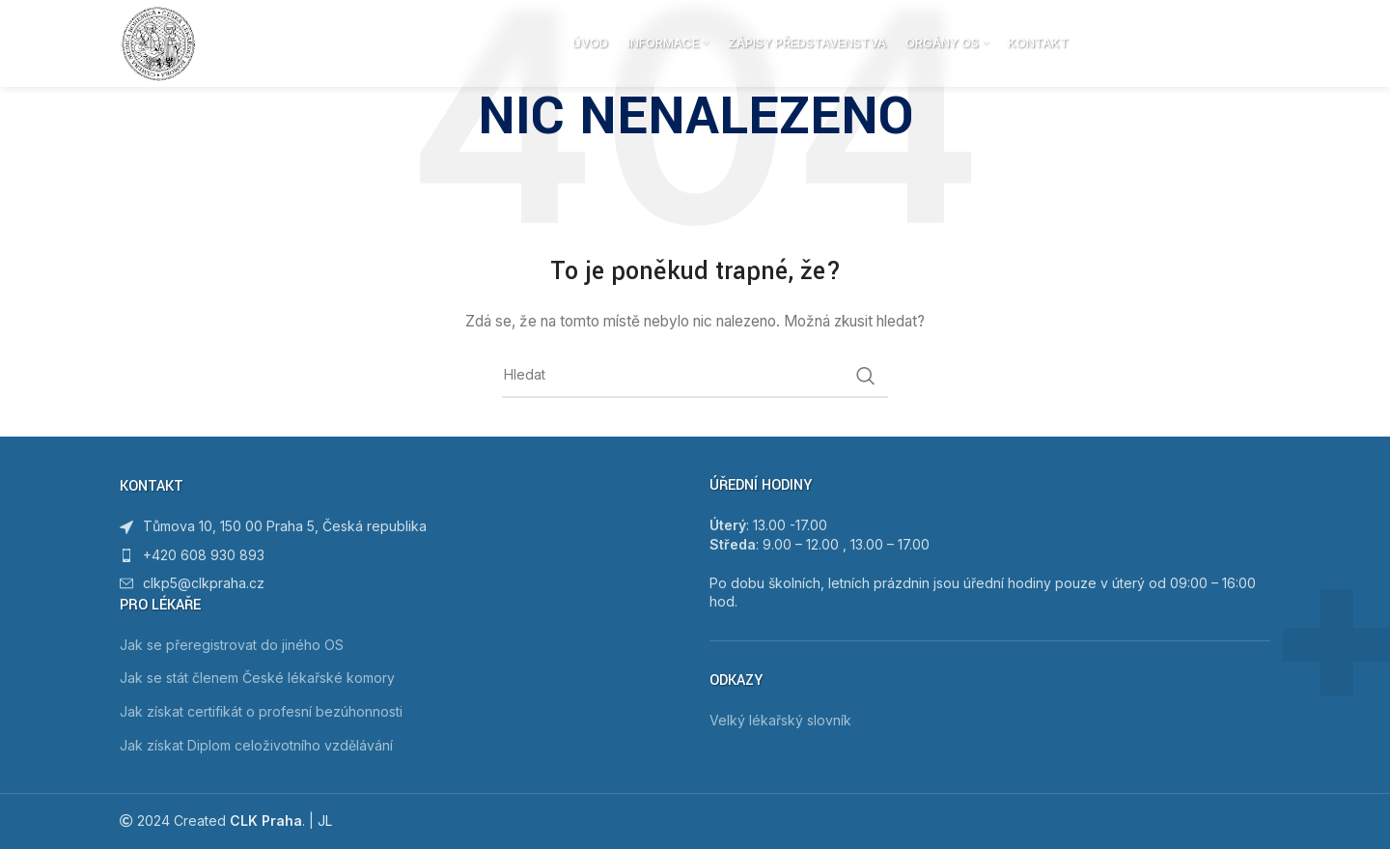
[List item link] (400, 555)
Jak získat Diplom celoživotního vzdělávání (256, 745)
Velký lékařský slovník (780, 720)
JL (325, 820)
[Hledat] (1260, 43)
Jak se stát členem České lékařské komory (257, 677)
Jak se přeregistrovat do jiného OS (232, 645)
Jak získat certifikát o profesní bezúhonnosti (261, 711)
